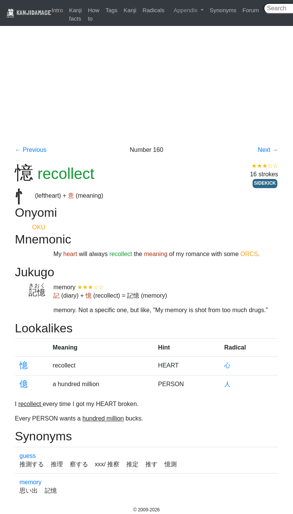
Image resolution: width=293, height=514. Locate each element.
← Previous (31, 150)
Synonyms (223, 10)
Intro (57, 10)
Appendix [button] (186, 10)
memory (30, 482)
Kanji (130, 10)
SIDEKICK (265, 183)
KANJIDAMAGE (28, 12)
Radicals (153, 10)
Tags (111, 10)
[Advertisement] (146, 88)
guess (27, 456)
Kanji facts (75, 14)
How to (93, 14)
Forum (251, 10)
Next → (268, 150)
